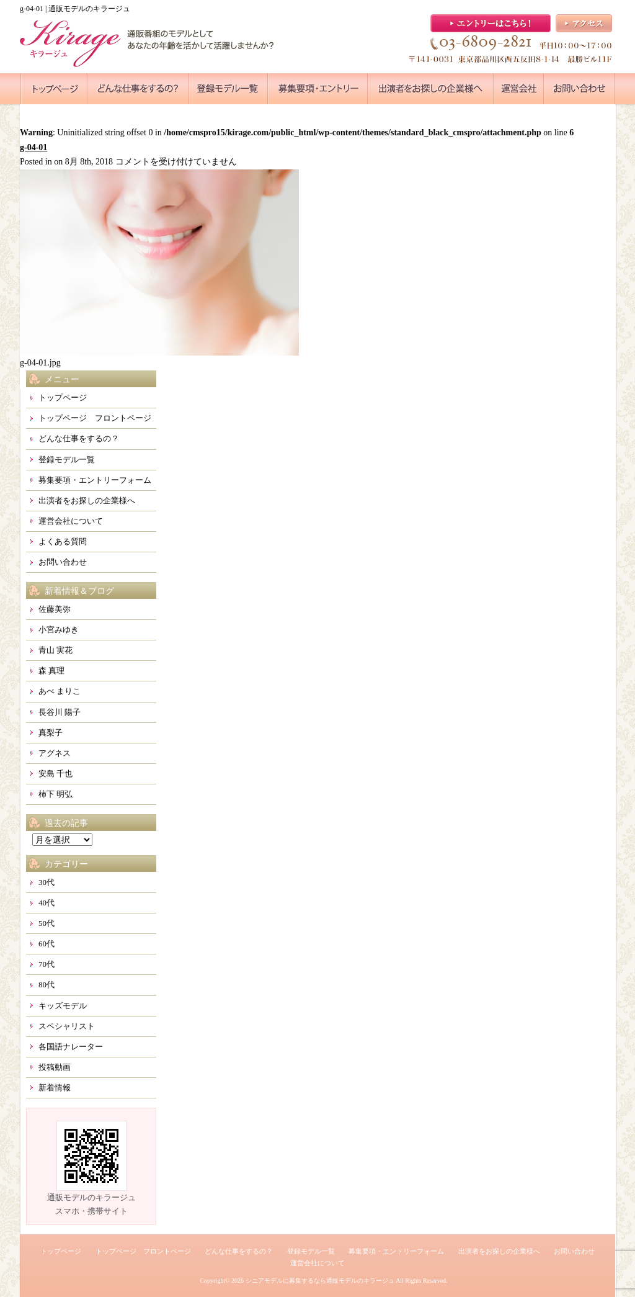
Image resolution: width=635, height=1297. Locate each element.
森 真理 (51, 670)
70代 (46, 964)
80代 (46, 984)
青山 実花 (55, 650)
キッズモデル (62, 1005)
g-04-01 (33, 147)
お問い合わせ (62, 562)
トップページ (62, 397)
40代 (46, 902)
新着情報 (54, 1087)
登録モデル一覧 (66, 459)
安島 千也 (55, 773)
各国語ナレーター (70, 1046)
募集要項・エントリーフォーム (94, 480)
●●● (54, 88)
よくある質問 (62, 541)
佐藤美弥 (54, 609)
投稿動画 (54, 1067)
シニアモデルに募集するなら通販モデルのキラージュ (320, 1280)
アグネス (54, 753)
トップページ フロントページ (94, 418)
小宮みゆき (58, 629)
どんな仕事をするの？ (78, 438)
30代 (46, 882)
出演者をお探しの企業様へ (86, 500)
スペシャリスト (66, 1026)
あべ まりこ (59, 691)
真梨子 (50, 732)
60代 (46, 943)
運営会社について (70, 521)
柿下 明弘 (55, 794)
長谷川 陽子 (59, 712)
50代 (46, 923)
